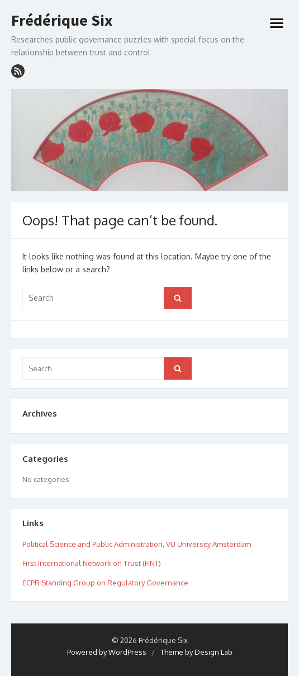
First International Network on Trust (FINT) (91, 563)
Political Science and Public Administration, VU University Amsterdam (136, 544)
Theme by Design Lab (196, 651)
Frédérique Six (61, 20)
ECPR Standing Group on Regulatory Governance (105, 582)
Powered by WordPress (106, 651)
